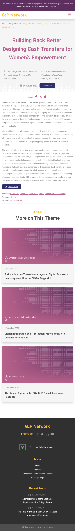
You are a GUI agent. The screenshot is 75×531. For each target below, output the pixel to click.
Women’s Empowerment (55, 194)
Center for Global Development (43, 447)
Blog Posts (13, 24)
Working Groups (37, 478)
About (37, 466)
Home (4, 24)
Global (13, 197)
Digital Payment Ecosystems (32, 194)
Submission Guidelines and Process (37, 474)
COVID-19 (14, 194)
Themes (37, 470)
